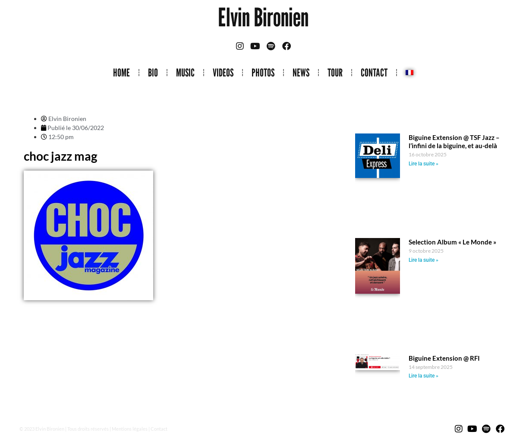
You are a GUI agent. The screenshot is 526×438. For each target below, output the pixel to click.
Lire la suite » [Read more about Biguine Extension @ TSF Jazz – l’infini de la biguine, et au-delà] (423, 164)
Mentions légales (130, 429)
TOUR (335, 72)
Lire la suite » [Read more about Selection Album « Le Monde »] (423, 260)
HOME (121, 72)
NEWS (301, 72)
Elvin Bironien (263, 17)
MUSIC (185, 72)
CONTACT (374, 72)
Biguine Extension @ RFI (444, 358)
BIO (153, 72)
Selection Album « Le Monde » (452, 242)
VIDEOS (223, 72)
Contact (159, 429)
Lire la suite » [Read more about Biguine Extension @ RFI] (423, 376)
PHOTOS (263, 72)
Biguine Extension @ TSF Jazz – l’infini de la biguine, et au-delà (454, 141)
